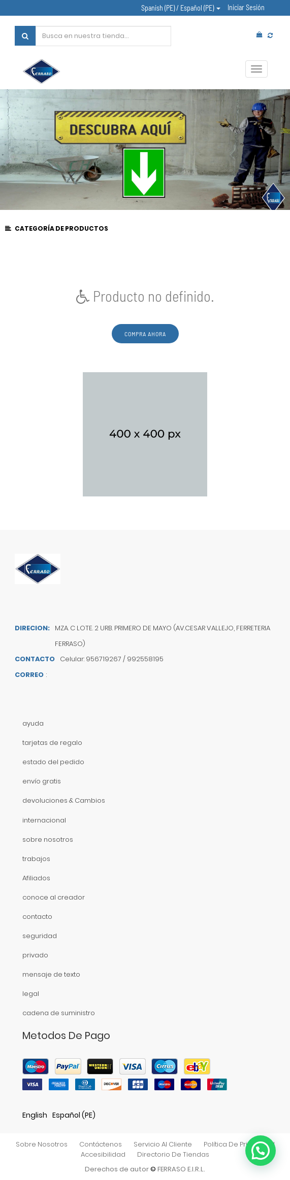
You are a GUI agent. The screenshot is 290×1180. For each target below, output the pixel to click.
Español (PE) (73, 1115)
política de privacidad (239, 1144)
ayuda (33, 723)
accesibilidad (103, 1154)
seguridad (39, 936)
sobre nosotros (47, 839)
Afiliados (36, 878)
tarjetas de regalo (52, 742)
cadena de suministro (58, 1013)
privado (35, 955)
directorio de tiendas (173, 1154)
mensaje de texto (51, 974)
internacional (44, 820)
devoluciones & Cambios (63, 800)
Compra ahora (145, 333)
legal (30, 993)
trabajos (36, 859)
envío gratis (41, 781)
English (34, 1115)
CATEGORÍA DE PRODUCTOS (57, 228)
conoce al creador (53, 897)
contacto (37, 916)
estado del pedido (53, 762)
